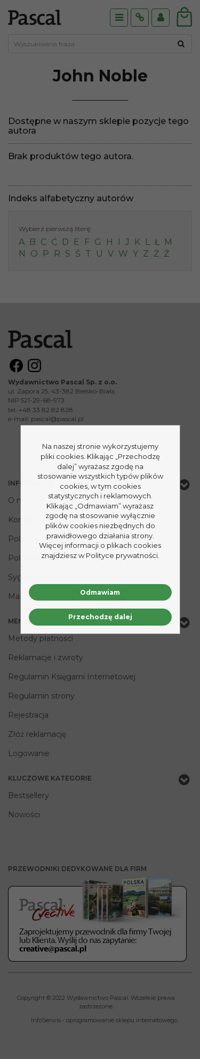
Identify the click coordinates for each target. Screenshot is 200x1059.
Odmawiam (100, 592)
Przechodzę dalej (100, 617)
